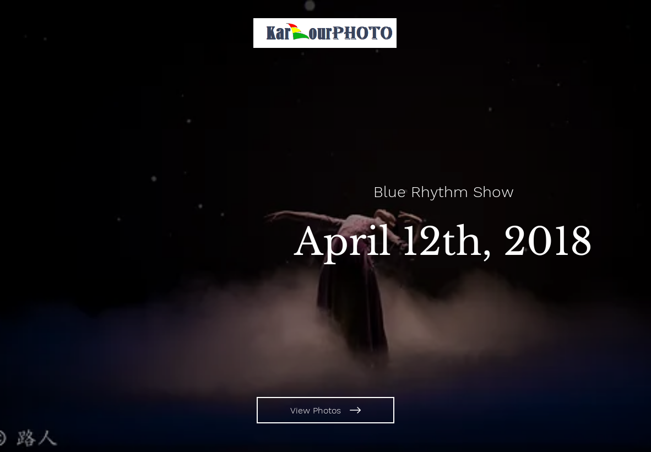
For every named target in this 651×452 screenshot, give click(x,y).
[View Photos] (325, 410)
